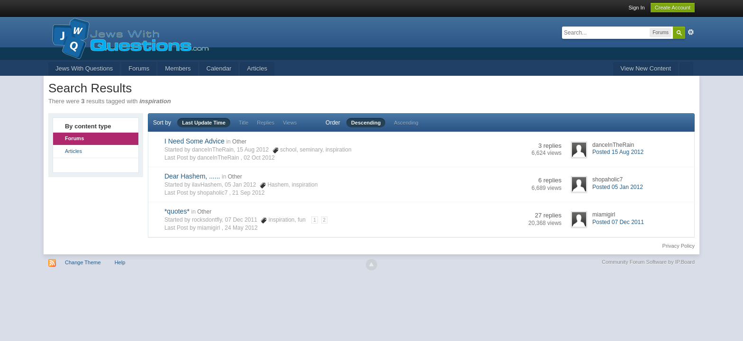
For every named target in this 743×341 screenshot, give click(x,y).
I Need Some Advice (194, 141)
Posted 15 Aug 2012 (617, 152)
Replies (265, 123)
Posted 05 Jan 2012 (617, 187)
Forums (138, 68)
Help (120, 262)
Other (239, 141)
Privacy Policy (678, 246)
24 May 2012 (241, 227)
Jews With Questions (84, 68)
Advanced (691, 32)
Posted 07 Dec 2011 (618, 222)
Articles (257, 68)
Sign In (636, 7)
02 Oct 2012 (259, 157)
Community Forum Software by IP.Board (648, 262)
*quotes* (177, 211)
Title (243, 123)
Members (177, 68)
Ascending (406, 123)
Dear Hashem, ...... (192, 176)
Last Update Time (204, 123)
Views (290, 123)
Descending (366, 123)
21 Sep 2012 (248, 192)
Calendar (219, 68)
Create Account (672, 7)
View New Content (645, 68)
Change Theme (83, 262)
